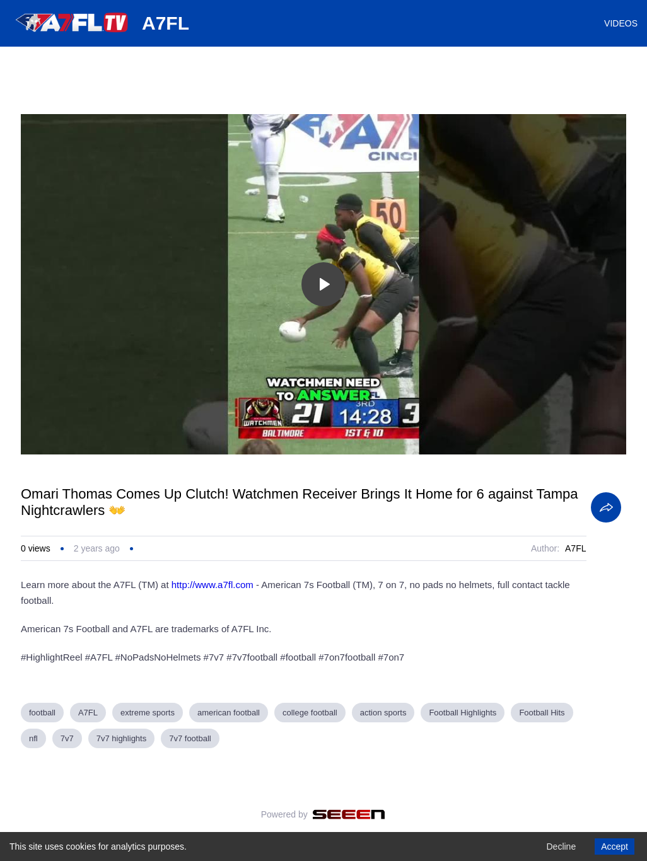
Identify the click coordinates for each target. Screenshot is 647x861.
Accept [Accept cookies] (614, 846)
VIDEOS (621, 23)
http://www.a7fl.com (213, 584)
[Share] (606, 507)
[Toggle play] (323, 284)
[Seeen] (349, 814)
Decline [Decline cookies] (561, 846)
